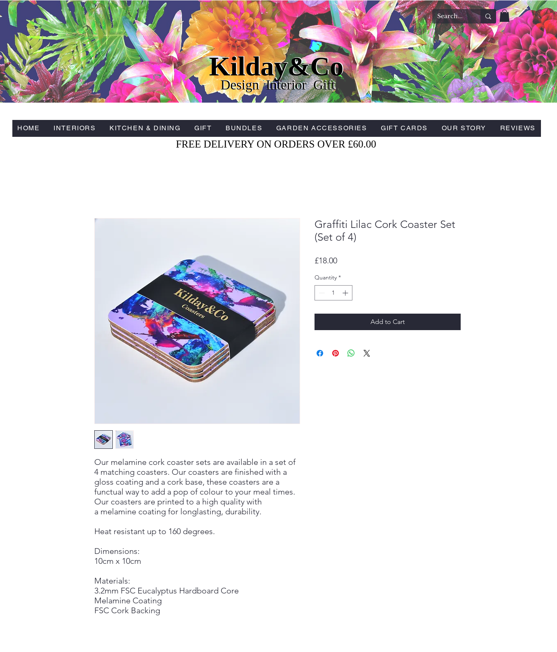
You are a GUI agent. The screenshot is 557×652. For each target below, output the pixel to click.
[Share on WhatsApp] (351, 353)
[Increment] (346, 293)
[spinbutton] (333, 293)
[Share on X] (367, 353)
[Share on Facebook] (320, 353)
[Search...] (450, 16)
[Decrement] (321, 293)
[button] (504, 15)
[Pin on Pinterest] (335, 353)
